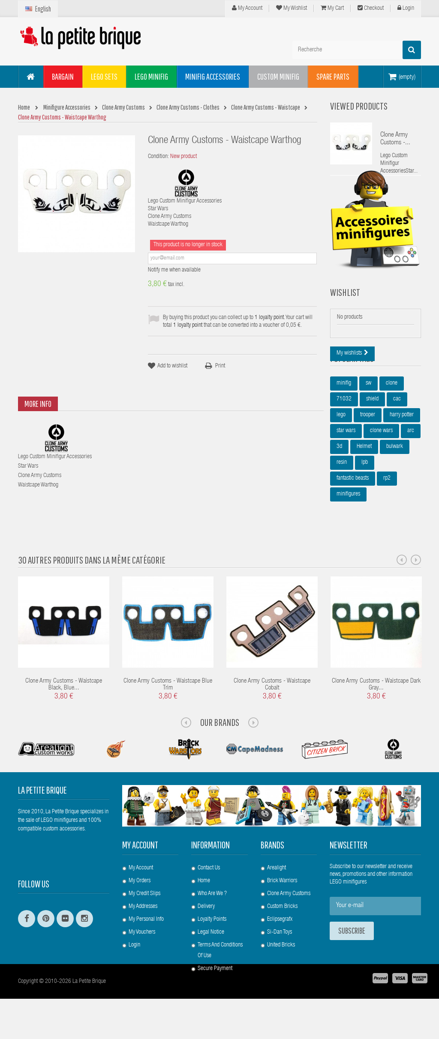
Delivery (206, 922)
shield (372, 442)
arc (410, 474)
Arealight (276, 884)
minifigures (348, 537)
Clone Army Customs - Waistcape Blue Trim (167, 701)
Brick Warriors (282, 896)
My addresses (143, 922)
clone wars (381, 474)
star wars (346, 474)
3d (339, 490)
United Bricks (281, 961)
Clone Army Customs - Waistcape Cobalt (272, 701)
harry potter (402, 458)
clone (391, 427)
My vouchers (142, 948)
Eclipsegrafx (279, 935)
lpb (364, 506)
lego (341, 458)
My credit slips (144, 909)
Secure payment (215, 984)
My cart (332, 8)
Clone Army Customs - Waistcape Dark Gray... (376, 701)
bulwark (394, 490)
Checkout (371, 8)
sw (368, 427)
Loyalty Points (212, 935)
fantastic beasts (353, 522)
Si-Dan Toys (279, 948)
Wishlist (345, 314)
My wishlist (291, 8)
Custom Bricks (282, 922)
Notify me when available (174, 270)
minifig (344, 427)
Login (405, 8)
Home (204, 896)
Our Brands (219, 738)
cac (397, 442)
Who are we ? (212, 909)
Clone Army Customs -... (395, 139)
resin (342, 506)
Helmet (364, 490)
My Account (247, 8)
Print (220, 366)
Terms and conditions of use (220, 966)
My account (140, 860)
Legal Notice (211, 948)
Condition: (158, 157)
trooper (367, 458)
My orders (139, 896)
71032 (344, 442)
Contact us (209, 884)
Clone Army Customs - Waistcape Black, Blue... (63, 701)
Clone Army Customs (288, 909)
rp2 (387, 522)
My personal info (146, 935)
